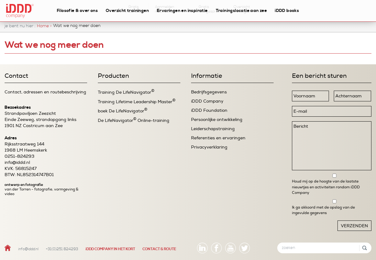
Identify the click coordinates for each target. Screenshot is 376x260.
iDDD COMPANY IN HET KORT (110, 249)
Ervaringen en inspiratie (182, 10)
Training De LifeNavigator (126, 92)
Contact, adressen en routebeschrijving (45, 92)
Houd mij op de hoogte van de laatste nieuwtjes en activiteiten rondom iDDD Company (326, 187)
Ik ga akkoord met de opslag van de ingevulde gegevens (323, 210)
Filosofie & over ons (77, 10)
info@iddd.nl (17, 162)
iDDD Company (207, 101)
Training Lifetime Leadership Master (136, 101)
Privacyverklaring (209, 147)
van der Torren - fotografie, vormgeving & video (41, 191)
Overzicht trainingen (127, 10)
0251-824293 (19, 156)
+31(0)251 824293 (62, 249)
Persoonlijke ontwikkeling (216, 119)
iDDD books (287, 10)
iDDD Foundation (209, 110)
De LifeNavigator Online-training (133, 120)
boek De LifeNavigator (122, 111)
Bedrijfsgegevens (209, 92)
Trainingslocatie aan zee (241, 10)
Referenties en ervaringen (218, 138)
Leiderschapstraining (213, 128)
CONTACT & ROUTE (159, 249)
